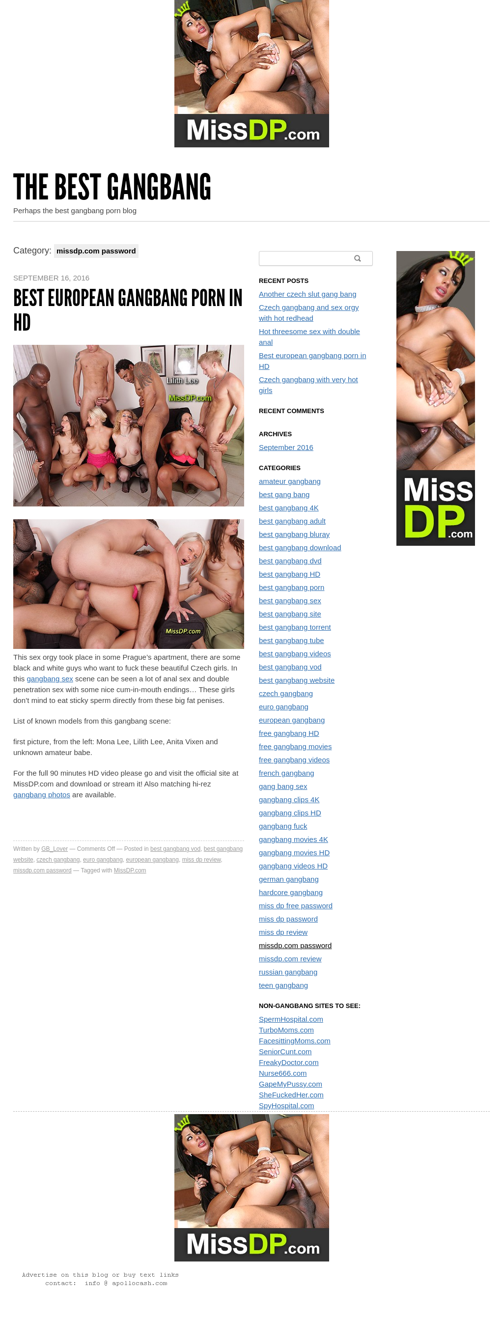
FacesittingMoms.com (295, 1041)
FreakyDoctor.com (289, 1062)
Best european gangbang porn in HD (128, 310)
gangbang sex (50, 678)
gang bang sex (283, 786)
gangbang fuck (283, 826)
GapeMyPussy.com (290, 1084)
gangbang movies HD (294, 852)
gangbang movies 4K (293, 839)
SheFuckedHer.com (291, 1095)
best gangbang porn (291, 587)
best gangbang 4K (289, 508)
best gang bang (284, 494)
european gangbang (152, 859)
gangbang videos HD (293, 866)
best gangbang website (297, 680)
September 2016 (286, 447)
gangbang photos (41, 794)
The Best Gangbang (112, 187)
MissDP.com (130, 870)
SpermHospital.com (291, 1019)
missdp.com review (290, 958)
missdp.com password (42, 870)
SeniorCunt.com (285, 1051)
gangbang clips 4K (289, 799)
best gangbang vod (175, 848)
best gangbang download (300, 547)
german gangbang (289, 879)
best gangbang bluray (294, 534)
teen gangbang (283, 985)
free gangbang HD (289, 733)
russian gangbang (288, 972)
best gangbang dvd (290, 561)
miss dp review (201, 859)
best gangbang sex (290, 600)
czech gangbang (58, 859)
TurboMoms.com (286, 1030)
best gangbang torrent (295, 627)
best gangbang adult (292, 521)
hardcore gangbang (291, 892)
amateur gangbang (290, 481)
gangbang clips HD (290, 813)
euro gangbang (103, 859)
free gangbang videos (294, 760)
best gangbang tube (291, 640)
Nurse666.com (283, 1073)
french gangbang (286, 773)
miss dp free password (296, 905)
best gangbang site (290, 614)
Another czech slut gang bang (307, 294)
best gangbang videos (295, 653)
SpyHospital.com (286, 1105)
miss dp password (288, 919)
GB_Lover (54, 848)
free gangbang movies (295, 746)
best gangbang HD (289, 574)
